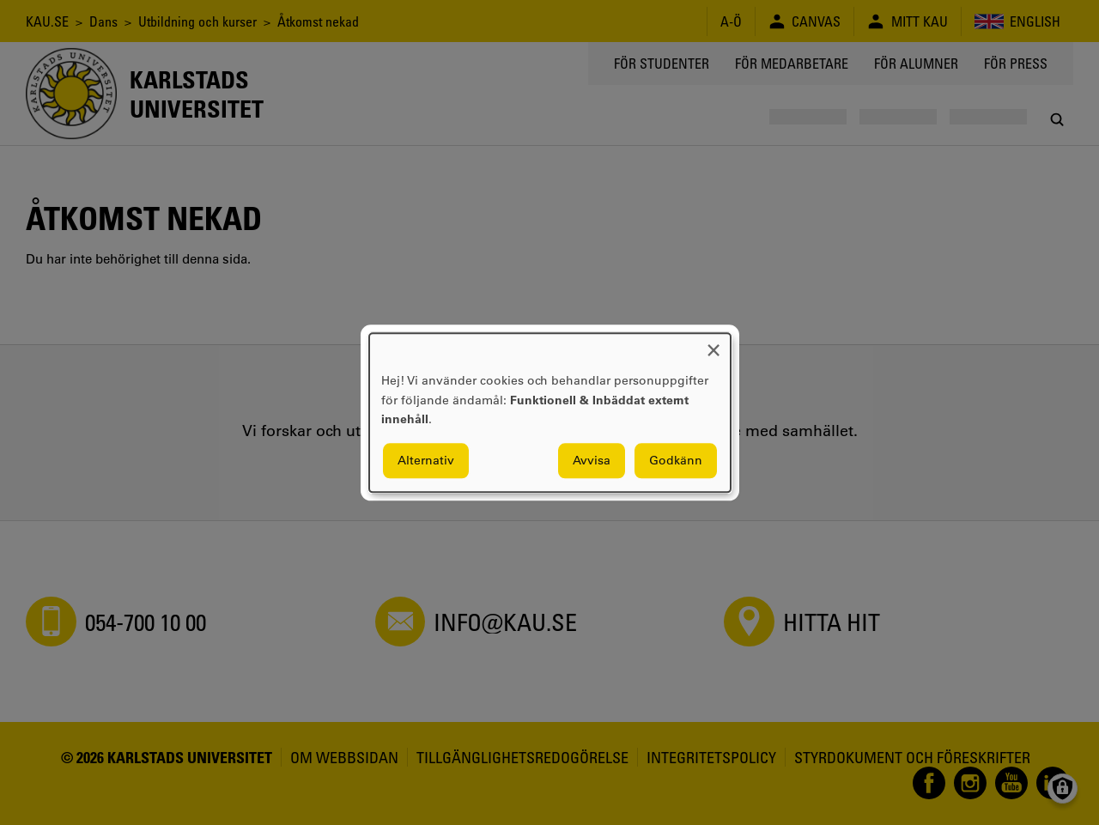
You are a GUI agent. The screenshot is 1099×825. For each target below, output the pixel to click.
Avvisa (591, 460)
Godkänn (675, 460)
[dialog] (550, 412)
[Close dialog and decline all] (713, 344)
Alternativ (426, 460)
